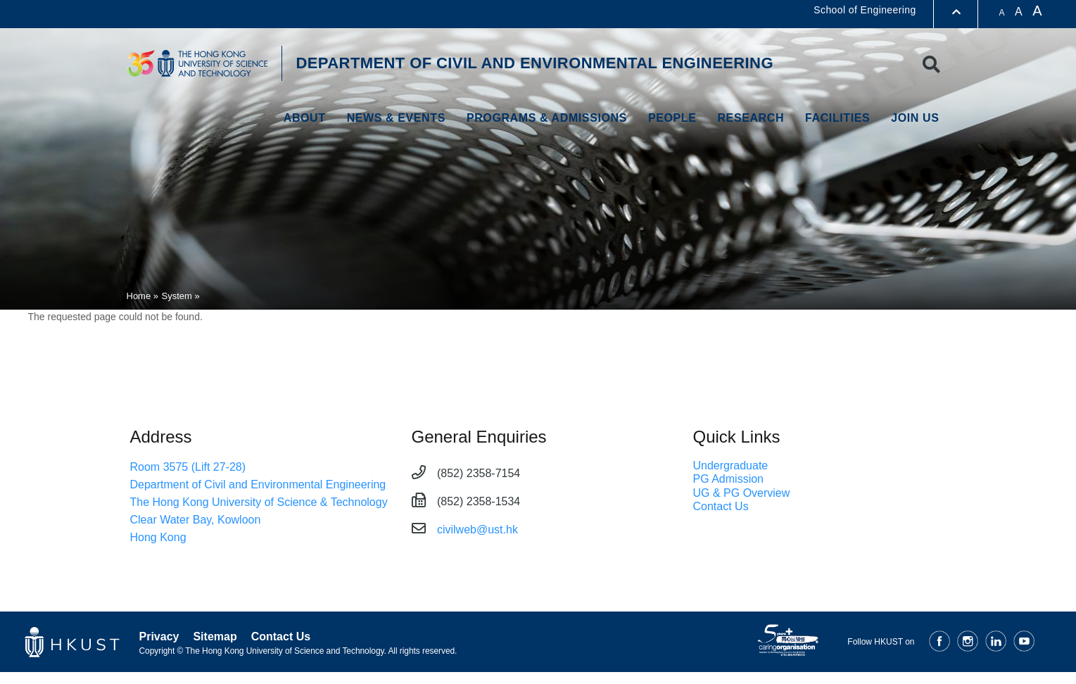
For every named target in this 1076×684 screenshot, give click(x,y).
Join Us (915, 118)
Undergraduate (730, 465)
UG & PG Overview (741, 493)
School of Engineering (865, 9)
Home (139, 296)
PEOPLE (672, 118)
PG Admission (728, 479)
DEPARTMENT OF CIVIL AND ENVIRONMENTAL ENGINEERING (534, 63)
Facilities (837, 118)
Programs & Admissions (547, 118)
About (305, 118)
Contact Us (721, 506)
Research (750, 118)
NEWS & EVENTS (396, 118)
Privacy (159, 636)
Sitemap (214, 636)
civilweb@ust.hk (477, 530)
